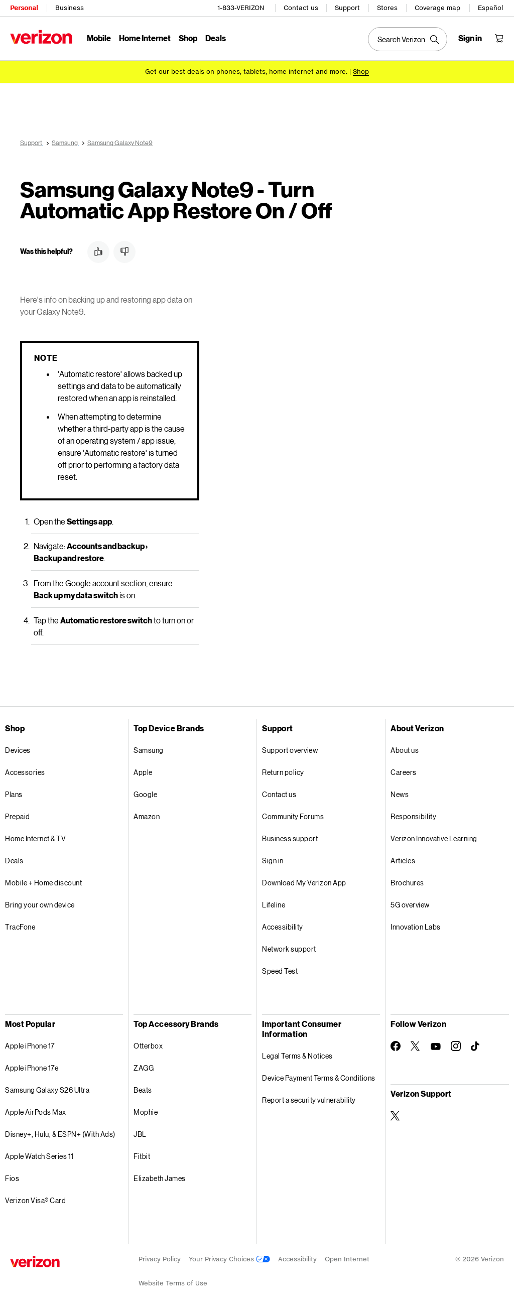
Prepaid (17, 813)
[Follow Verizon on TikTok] (476, 1043)
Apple (143, 768)
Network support (289, 945)
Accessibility (282, 923)
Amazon (147, 813)
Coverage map (437, 8)
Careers (404, 768)
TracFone (20, 923)
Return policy (283, 768)
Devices (18, 746)
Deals (14, 857)
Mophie (146, 1108)
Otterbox (148, 1042)
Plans (14, 791)
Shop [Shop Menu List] (188, 38)
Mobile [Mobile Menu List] (99, 38)
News (400, 791)
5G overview (410, 901)
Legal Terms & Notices (297, 1052)
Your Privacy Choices (229, 1255)
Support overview (290, 746)
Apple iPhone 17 (30, 1042)
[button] (98, 248)
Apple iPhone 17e (31, 1064)
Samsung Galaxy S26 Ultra (47, 1086)
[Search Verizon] (407, 39)
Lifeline (273, 901)
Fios (12, 1174)
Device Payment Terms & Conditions (318, 1074)
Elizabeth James (160, 1174)
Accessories (25, 768)
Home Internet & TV (35, 835)
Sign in (273, 857)
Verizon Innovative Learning (434, 835)
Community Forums (293, 813)
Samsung (149, 746)
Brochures (407, 879)
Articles (403, 857)
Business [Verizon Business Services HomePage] (69, 8)
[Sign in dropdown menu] (470, 38)
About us (405, 746)
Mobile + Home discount (43, 879)
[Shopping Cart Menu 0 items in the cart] (499, 38)
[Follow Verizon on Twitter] (416, 1042)
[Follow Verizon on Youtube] (436, 1043)
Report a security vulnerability (309, 1096)
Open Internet (347, 1255)
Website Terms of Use (173, 1279)
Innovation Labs (416, 923)
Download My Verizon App (304, 879)
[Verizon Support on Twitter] (396, 1112)
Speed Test (280, 967)
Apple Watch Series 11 (39, 1152)
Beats (143, 1086)
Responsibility (413, 813)
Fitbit (142, 1152)
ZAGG (144, 1064)
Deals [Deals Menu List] (215, 38)
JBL (140, 1130)
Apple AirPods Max (35, 1108)
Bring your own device (40, 901)
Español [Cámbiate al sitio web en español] (490, 8)
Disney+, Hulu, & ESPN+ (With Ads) (60, 1130)
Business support (290, 835)
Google (145, 791)
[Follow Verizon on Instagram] (456, 1042)
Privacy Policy (160, 1255)
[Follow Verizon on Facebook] (396, 1042)
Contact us (301, 8)
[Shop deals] (361, 71)
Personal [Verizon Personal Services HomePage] (24, 8)
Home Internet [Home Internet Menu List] (145, 38)
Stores (387, 8)
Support (347, 8)
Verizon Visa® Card (35, 1197)
